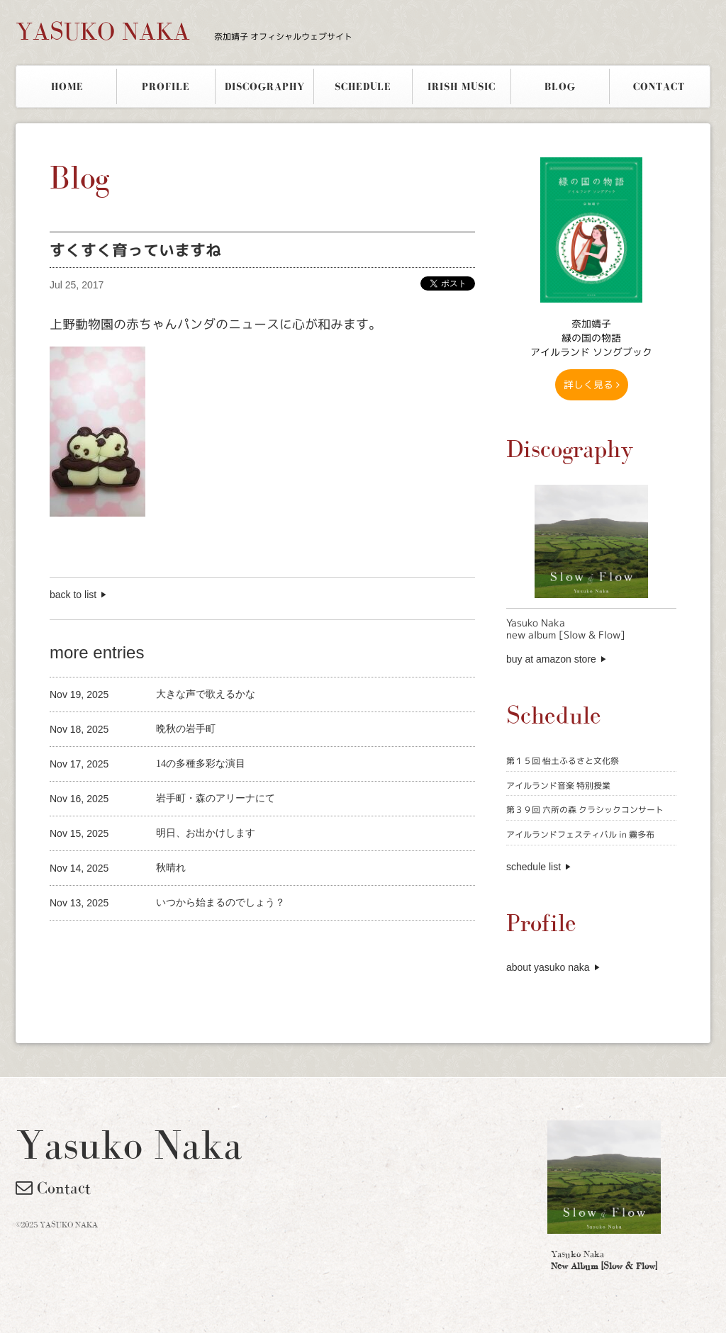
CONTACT (659, 86)
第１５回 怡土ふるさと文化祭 (562, 761)
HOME (67, 86)
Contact (53, 1188)
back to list (73, 594)
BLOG (560, 86)
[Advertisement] (215, 944)
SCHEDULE (363, 86)
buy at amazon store (551, 659)
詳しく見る (592, 384)
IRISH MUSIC (462, 86)
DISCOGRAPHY (265, 86)
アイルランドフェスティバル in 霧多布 (580, 834)
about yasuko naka (548, 967)
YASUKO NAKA (184, 31)
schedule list (533, 866)
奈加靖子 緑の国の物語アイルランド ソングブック (591, 338)
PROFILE (166, 86)
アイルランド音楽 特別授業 (558, 786)
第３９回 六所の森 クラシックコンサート (585, 810)
